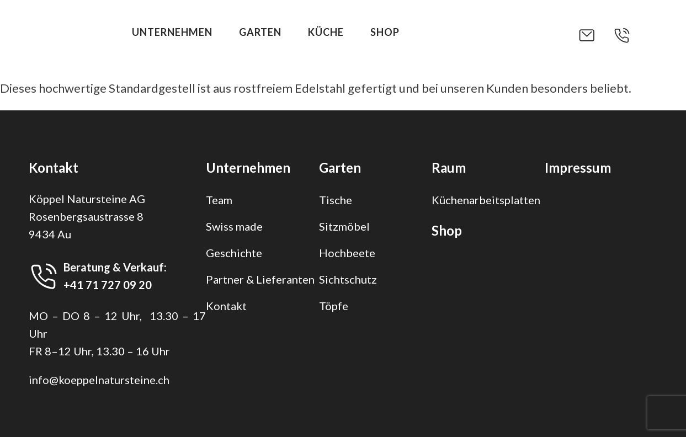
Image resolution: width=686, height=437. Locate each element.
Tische (335, 199)
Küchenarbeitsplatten (486, 199)
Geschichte (234, 252)
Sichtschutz (348, 279)
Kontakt (226, 305)
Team (219, 199)
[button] (595, 35)
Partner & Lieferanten (260, 279)
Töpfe (333, 305)
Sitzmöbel (344, 226)
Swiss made (234, 226)
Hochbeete (347, 252)
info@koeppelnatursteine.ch (99, 379)
